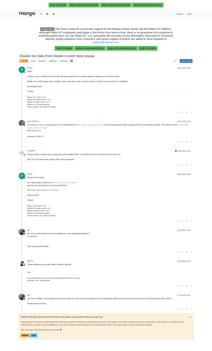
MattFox (30, 261)
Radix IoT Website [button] (58, 5)
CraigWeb (31, 151)
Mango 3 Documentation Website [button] (84, 5)
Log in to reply (186, 61)
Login (34, 335)
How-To (23, 61)
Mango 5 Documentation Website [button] (148, 5)
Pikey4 (29, 68)
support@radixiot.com (105, 42)
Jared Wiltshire (33, 121)
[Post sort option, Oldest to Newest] (175, 61)
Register (25, 335)
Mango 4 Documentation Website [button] (116, 5)
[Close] (190, 317)
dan (28, 230)
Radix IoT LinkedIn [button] (147, 48)
